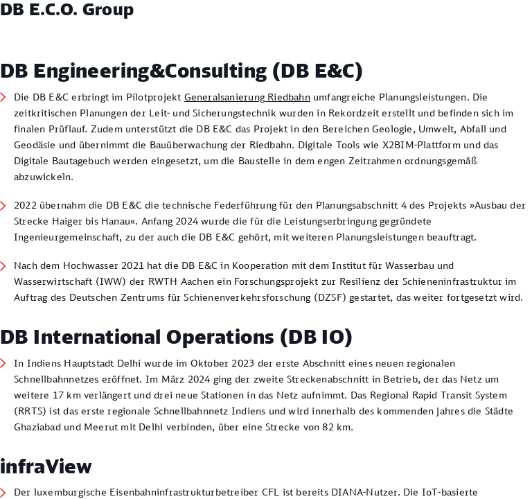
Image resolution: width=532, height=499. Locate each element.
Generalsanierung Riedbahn (247, 97)
